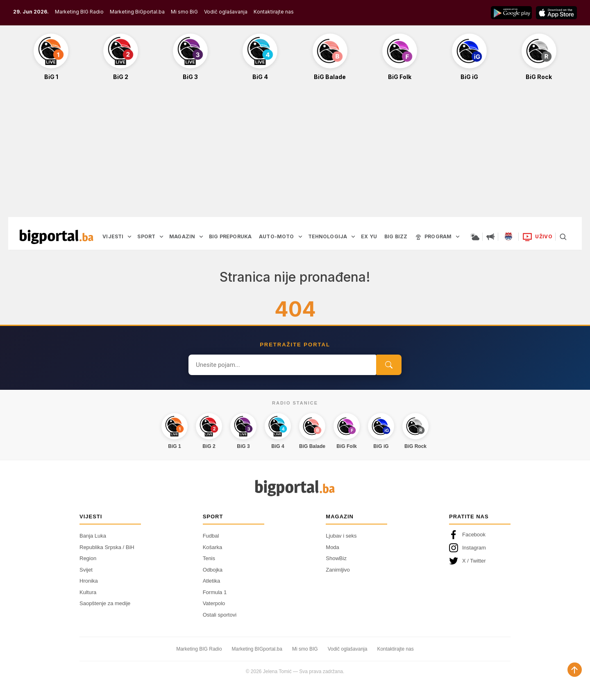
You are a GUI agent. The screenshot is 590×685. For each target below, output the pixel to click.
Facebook (467, 534)
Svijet (86, 570)
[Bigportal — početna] (56, 236)
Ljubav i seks (341, 536)
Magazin (340, 516)
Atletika (211, 581)
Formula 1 (215, 592)
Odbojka (212, 570)
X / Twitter (467, 560)
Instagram (467, 547)
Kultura (87, 592)
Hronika (88, 581)
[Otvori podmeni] (129, 236)
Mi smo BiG (184, 12)
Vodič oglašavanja (225, 12)
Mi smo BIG (305, 649)
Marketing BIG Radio (79, 12)
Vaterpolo (214, 603)
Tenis (209, 558)
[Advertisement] (295, 153)
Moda (332, 547)
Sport (213, 516)
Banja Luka (92, 536)
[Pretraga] (563, 236)
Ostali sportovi (219, 615)
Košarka (212, 547)
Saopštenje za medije (104, 603)
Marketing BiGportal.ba (137, 12)
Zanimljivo (338, 570)
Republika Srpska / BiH (106, 547)
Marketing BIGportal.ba (257, 649)
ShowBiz (336, 558)
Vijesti (90, 516)
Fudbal (211, 536)
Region (87, 558)
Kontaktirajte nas (274, 12)
